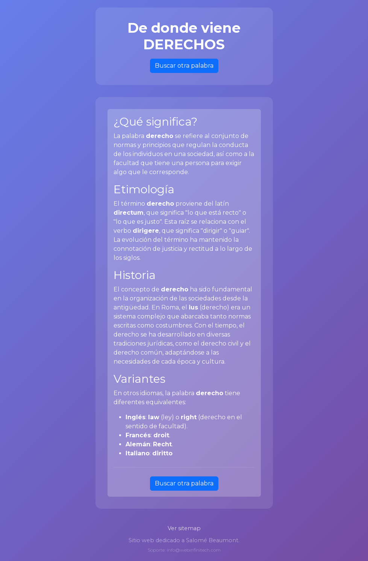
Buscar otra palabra (184, 65)
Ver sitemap (184, 528)
